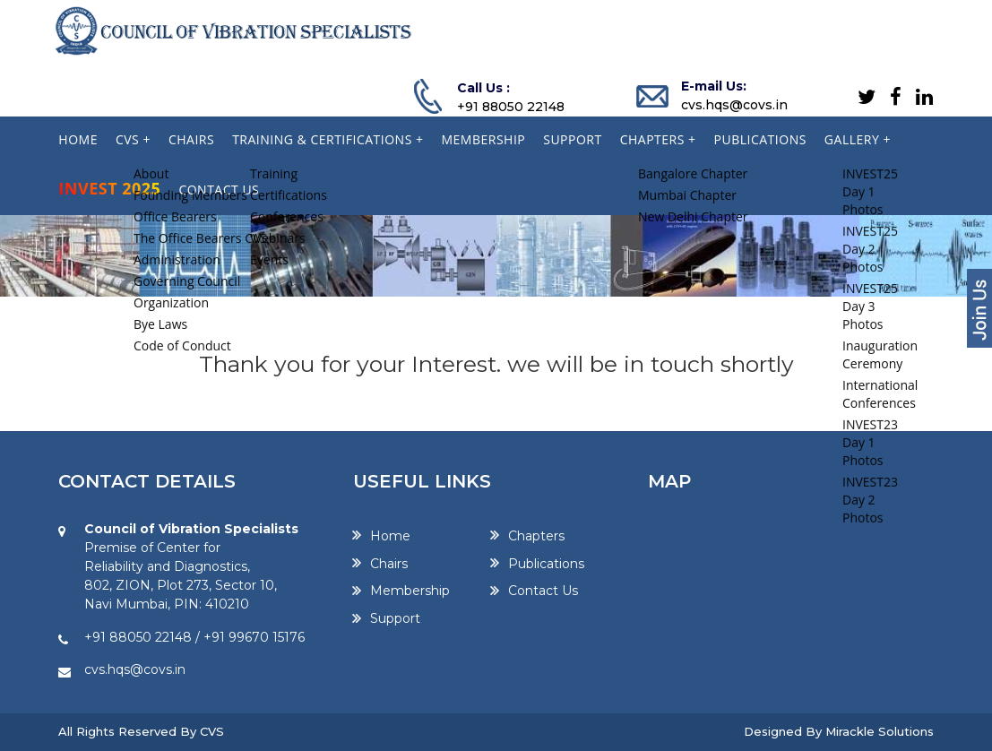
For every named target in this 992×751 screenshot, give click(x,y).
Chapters (536, 536)
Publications (546, 564)
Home (390, 536)
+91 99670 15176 (254, 637)
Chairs (389, 564)
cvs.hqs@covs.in (734, 105)
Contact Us (543, 591)
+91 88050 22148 (511, 107)
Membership (410, 591)
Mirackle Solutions (879, 731)
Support (395, 619)
